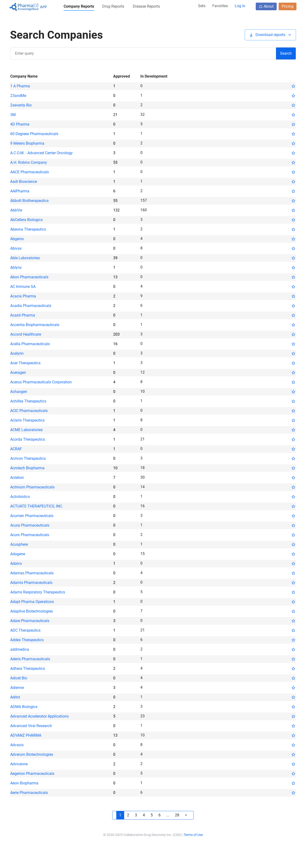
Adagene (17, 554)
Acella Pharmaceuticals (30, 344)
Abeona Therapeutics (28, 229)
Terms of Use (193, 835)
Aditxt (15, 697)
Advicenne (19, 764)
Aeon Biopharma (24, 783)
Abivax (16, 248)
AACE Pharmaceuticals (29, 172)
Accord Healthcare (25, 334)
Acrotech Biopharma (27, 468)
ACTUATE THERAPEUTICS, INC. (36, 506)
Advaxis (17, 745)
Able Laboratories (25, 258)
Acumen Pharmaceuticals (31, 515)
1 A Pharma (20, 86)
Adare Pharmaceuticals (29, 620)
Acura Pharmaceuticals (29, 525)
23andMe (18, 95)
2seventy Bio (21, 105)
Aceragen (18, 372)
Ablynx (16, 267)
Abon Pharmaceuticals (29, 277)
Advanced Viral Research (31, 726)
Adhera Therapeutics (27, 668)
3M (13, 114)
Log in (240, 6)
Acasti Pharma (22, 315)
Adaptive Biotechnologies (31, 611)
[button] (79, 7)
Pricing (287, 6)
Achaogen (18, 391)
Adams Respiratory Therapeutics (37, 592)
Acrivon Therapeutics (28, 458)
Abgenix (17, 239)
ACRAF (16, 449)
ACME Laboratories (26, 430)
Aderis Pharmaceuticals (30, 659)
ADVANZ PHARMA (25, 735)
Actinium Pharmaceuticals (32, 487)
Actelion (17, 477)
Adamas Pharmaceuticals (32, 573)
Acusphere (19, 544)
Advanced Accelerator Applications (39, 716)
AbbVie (16, 210)
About (266, 6)
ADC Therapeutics (25, 630)
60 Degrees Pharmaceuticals (34, 134)
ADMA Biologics (23, 706)
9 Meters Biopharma (27, 143)
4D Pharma (19, 124)
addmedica (19, 649)
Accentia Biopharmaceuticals (34, 324)
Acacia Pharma (23, 296)
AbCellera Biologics (26, 219)
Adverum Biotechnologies (31, 754)
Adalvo (16, 563)
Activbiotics (20, 496)
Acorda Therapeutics (27, 439)
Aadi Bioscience (23, 181)
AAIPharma (19, 191)
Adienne (17, 687)
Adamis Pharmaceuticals (31, 582)
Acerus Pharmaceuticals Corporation (41, 382)
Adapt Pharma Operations (32, 601)
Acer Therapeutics (25, 363)
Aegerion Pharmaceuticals (32, 773)
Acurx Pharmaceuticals (29, 535)
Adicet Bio (18, 678)
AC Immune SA (23, 286)
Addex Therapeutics (27, 640)
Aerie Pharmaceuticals (29, 792)
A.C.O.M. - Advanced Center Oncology (41, 153)
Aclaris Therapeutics (27, 420)
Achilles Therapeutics (28, 401)
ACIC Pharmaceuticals (29, 410)
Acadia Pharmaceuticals (30, 305)
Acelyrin (17, 353)
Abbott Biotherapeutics (29, 200)
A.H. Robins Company (28, 162)
